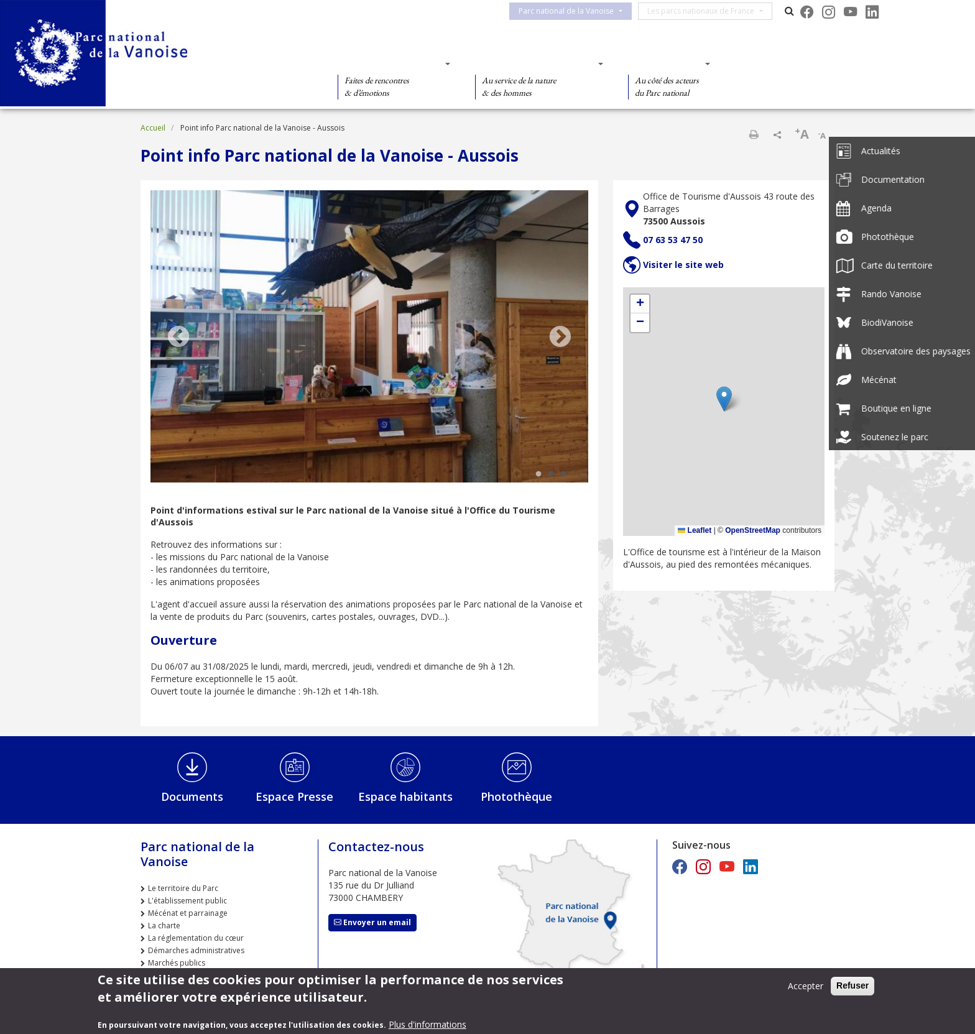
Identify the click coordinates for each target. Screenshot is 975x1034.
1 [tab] (538, 474)
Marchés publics (176, 963)
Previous (178, 337)
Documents (192, 796)
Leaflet (694, 530)
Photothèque (516, 796)
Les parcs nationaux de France (708, 11)
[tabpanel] (369, 337)
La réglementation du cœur (196, 938)
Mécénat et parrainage (188, 913)
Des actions (665, 63)
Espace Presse (294, 796)
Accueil (153, 127)
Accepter (805, 986)
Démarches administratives (196, 950)
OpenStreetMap (752, 530)
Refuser (852, 985)
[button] (724, 399)
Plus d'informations (427, 1024)
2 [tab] (551, 474)
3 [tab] (563, 474)
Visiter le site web (683, 264)
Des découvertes (390, 63)
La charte (164, 925)
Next (560, 337)
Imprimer (753, 134)
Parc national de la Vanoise (573, 11)
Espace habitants (405, 796)
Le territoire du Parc (183, 888)
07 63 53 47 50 (673, 240)
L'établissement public (187, 900)
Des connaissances (535, 63)
